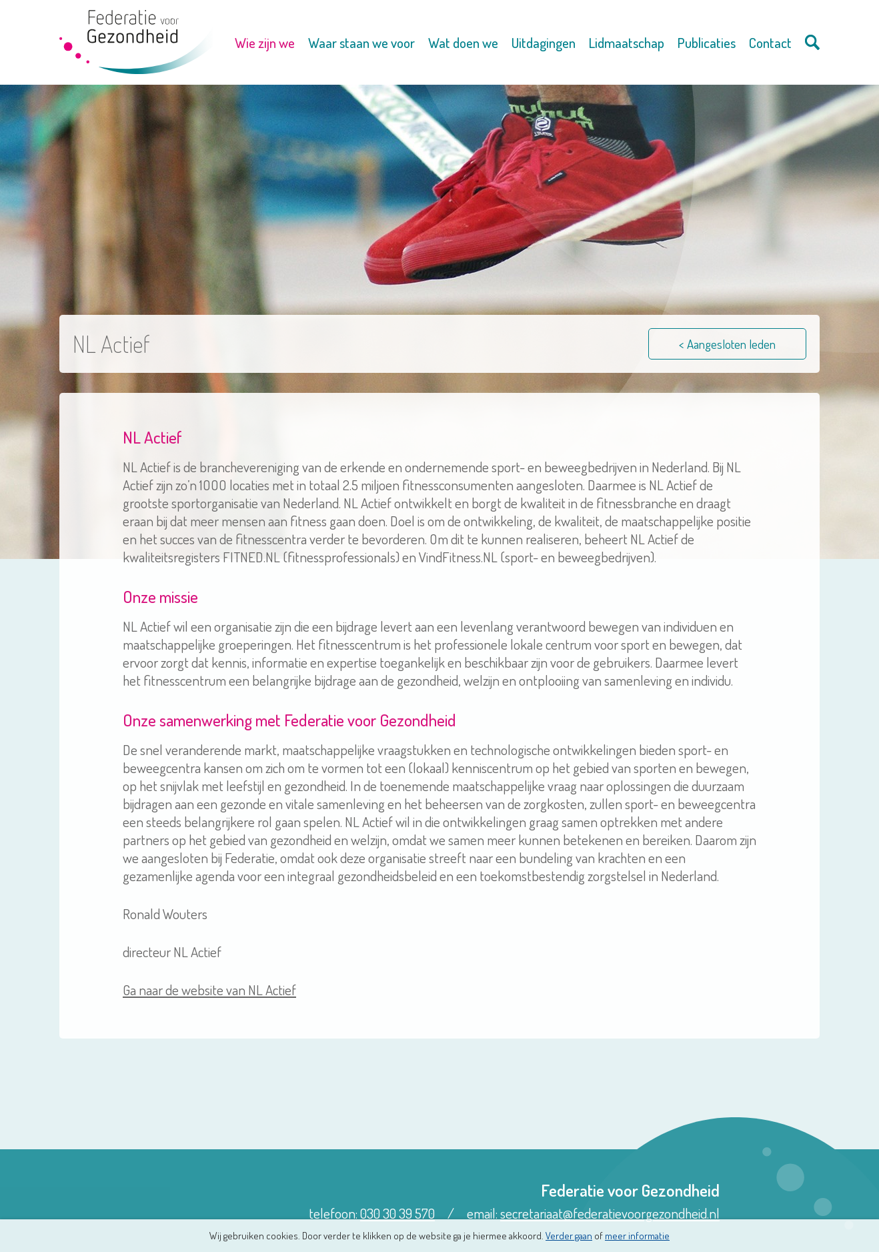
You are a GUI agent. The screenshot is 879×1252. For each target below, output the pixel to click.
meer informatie (637, 1235)
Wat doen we (463, 42)
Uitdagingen (544, 42)
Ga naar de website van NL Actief (209, 990)
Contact (770, 42)
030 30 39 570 (397, 1213)
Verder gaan (569, 1235)
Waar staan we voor (361, 42)
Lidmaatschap (626, 42)
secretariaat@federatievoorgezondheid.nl (610, 1213)
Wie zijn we (265, 42)
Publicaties (707, 42)
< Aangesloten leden (727, 344)
